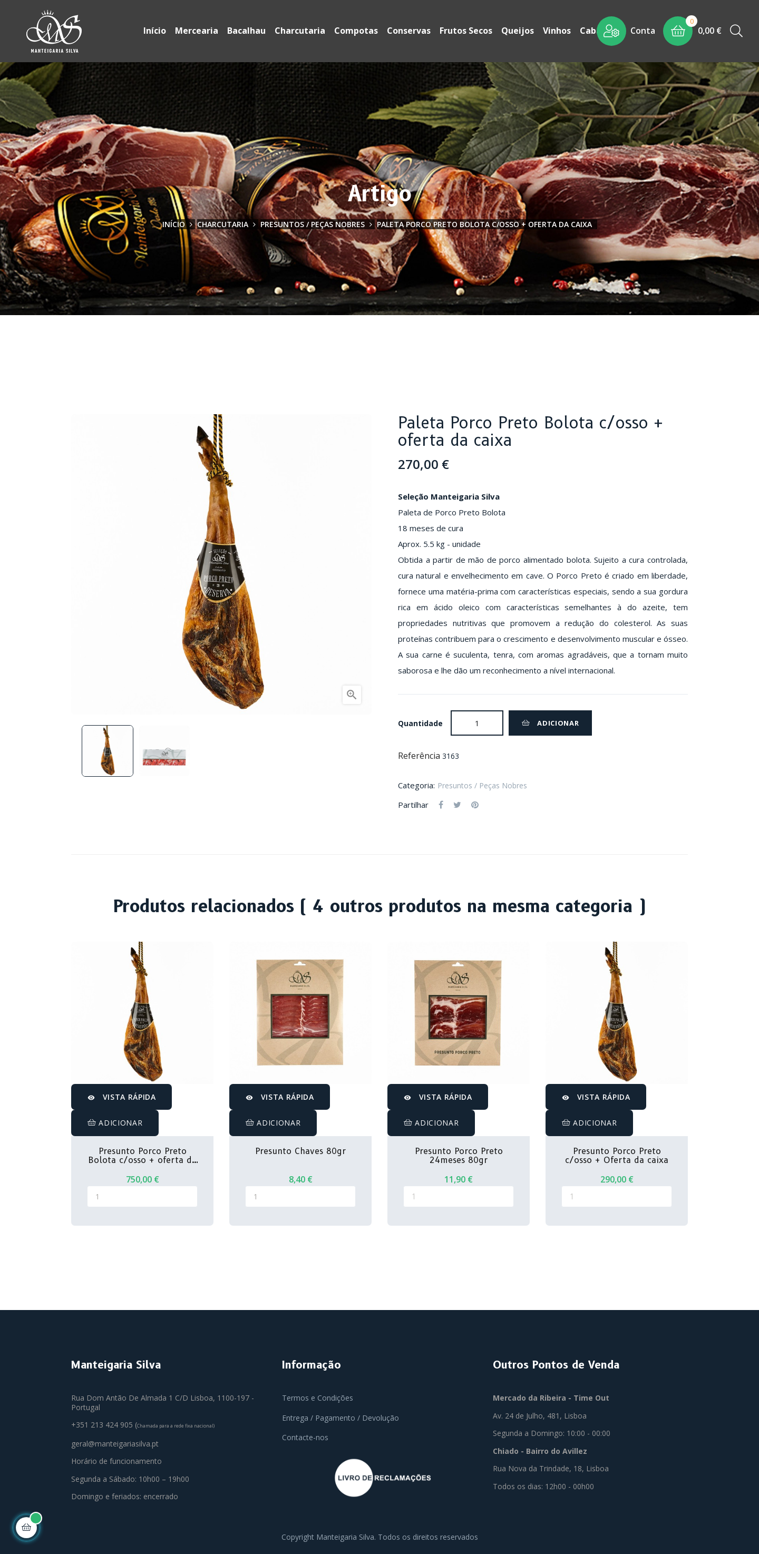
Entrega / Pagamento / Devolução (340, 1417)
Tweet (457, 804)
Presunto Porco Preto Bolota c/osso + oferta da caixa (142, 1155)
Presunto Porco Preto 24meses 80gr (459, 1155)
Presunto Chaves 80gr (300, 1150)
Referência (419, 755)
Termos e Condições (317, 1397)
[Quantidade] (477, 722)
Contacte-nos (305, 1436)
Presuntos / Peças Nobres (482, 784)
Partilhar (441, 804)
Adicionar (550, 722)
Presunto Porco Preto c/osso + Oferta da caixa (616, 1155)
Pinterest (475, 804)
